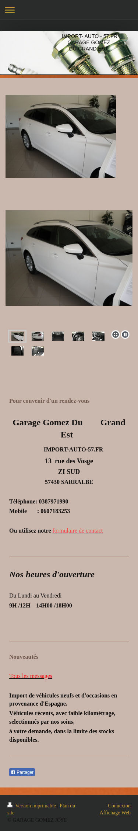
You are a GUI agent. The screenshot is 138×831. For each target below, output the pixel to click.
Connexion (119, 806)
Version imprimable (32, 806)
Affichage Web (115, 813)
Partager (22, 772)
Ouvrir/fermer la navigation (69, 10)
